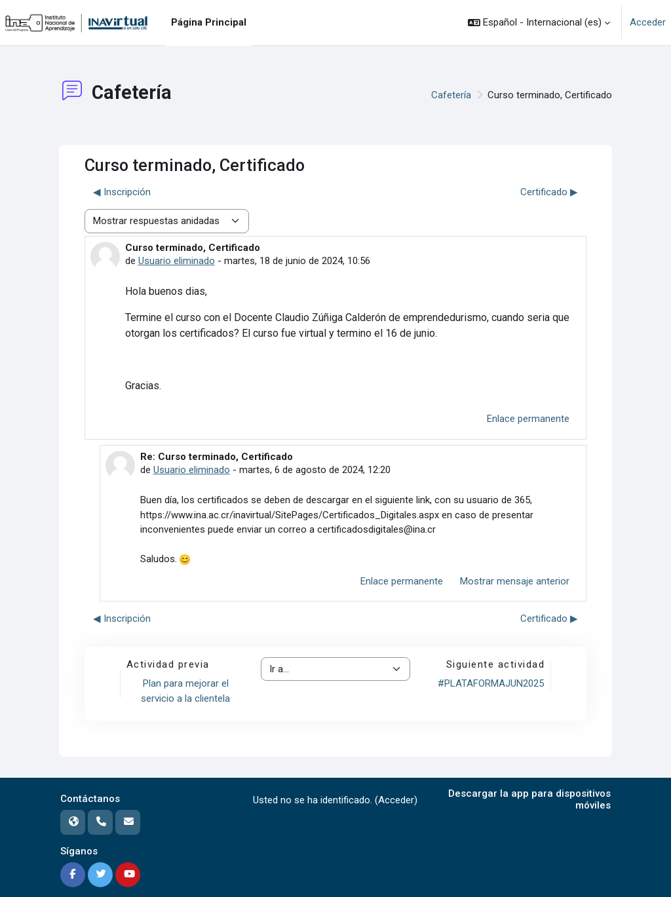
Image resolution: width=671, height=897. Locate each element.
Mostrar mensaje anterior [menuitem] (514, 581)
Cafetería (451, 95)
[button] (539, 22)
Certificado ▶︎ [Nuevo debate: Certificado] (549, 192)
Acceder (648, 22)
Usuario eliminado (176, 261)
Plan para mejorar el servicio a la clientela (185, 691)
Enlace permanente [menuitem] (528, 419)
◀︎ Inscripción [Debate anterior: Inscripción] (122, 192)
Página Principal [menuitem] (208, 22)
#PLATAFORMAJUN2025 (491, 683)
